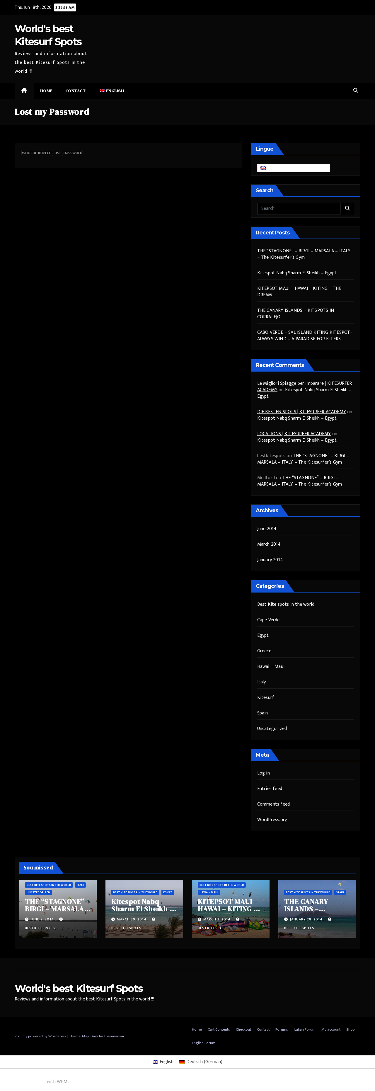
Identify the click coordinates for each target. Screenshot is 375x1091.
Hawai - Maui (209, 892)
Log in (263, 773)
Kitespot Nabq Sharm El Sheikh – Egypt (297, 273)
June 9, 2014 (42, 919)
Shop (350, 1029)
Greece (264, 651)
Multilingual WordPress (23, 1082)
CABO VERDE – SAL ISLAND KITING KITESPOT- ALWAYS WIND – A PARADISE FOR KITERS (304, 336)
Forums (281, 1029)
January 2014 (270, 560)
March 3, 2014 (217, 919)
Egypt (263, 635)
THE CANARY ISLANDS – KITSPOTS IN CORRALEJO (295, 314)
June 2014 (267, 529)
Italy (261, 682)
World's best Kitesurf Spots (79, 988)
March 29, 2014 (132, 919)
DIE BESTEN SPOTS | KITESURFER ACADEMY (301, 412)
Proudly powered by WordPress (41, 1036)
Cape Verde (268, 620)
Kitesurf (266, 698)
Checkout (243, 1029)
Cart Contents (219, 1029)
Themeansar (114, 1036)
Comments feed (273, 804)
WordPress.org (272, 820)
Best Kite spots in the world (286, 604)
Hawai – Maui (270, 666)
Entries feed (269, 789)
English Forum (203, 1043)
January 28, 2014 (307, 919)
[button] (355, 91)
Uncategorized (272, 729)
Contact (75, 91)
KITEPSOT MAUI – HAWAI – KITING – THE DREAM (299, 292)
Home (46, 91)
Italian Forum (305, 1029)
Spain (262, 713)
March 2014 (269, 544)
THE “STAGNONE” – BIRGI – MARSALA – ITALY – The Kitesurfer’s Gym (304, 254)
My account (330, 1029)
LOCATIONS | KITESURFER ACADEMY (294, 434)
